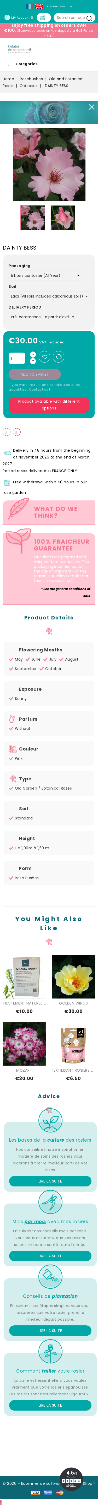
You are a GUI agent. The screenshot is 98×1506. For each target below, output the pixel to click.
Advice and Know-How (59, 6)
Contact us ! (39, 389)
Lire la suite (50, 1181)
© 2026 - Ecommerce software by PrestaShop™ (49, 1483)
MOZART (24, 1070)
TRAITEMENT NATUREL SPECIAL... (32, 1003)
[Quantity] (17, 358)
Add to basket (35, 374)
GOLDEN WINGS (73, 1003)
